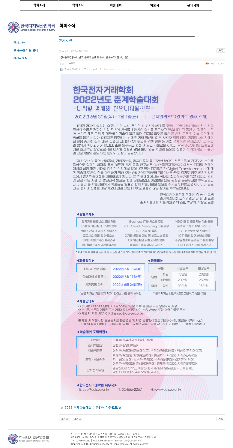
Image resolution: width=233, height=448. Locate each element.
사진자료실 (20, 58)
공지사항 (19, 43)
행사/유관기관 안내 (25, 50)
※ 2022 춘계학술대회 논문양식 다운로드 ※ (91, 407)
